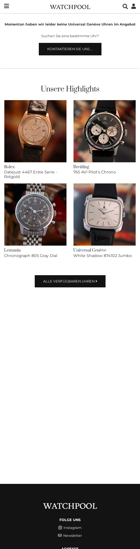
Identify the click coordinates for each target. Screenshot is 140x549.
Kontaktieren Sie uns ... (70, 49)
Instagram (70, 528)
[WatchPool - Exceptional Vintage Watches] (70, 6)
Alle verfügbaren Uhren (70, 281)
